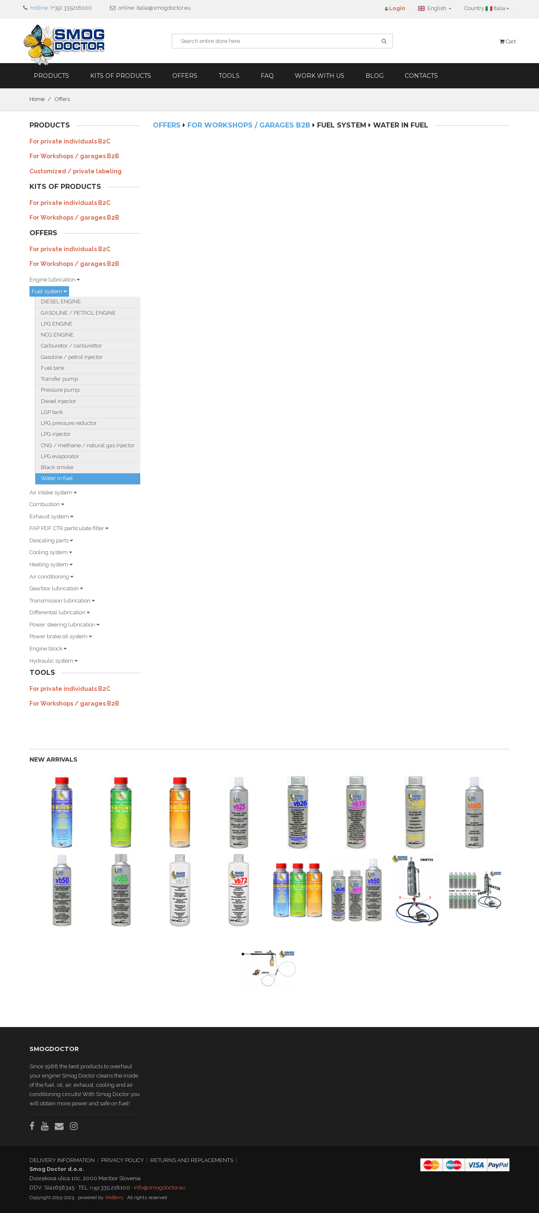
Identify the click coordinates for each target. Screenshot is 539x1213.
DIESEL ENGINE (61, 301)
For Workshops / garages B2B (74, 156)
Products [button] (51, 76)
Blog (375, 76)
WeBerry (114, 1197)
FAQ (267, 76)
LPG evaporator (60, 456)
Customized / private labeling (75, 171)
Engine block (48, 648)
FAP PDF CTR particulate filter (68, 528)
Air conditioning (51, 576)
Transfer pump (59, 379)
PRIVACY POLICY (122, 1160)
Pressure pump (60, 390)
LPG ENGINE (56, 324)
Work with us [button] (319, 76)
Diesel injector (58, 401)
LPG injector (56, 434)
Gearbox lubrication (56, 588)
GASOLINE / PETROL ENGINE (78, 313)
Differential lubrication (59, 612)
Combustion (46, 504)
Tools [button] (229, 76)
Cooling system (50, 552)
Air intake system (53, 492)
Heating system (50, 564)
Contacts (421, 76)
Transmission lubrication (62, 600)
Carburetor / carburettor (71, 345)
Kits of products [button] (120, 76)
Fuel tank (52, 368)
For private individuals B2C (69, 141)
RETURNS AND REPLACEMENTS (191, 1160)
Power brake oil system (60, 636)
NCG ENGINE (57, 335)
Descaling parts (51, 540)
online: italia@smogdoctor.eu (154, 8)
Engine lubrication (54, 279)
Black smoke (57, 467)
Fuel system (49, 291)
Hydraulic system (53, 661)
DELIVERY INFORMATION (62, 1160)
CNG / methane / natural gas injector (88, 445)
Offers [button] (184, 76)
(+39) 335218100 (71, 8)
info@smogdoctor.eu (160, 1187)
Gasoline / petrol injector (72, 357)
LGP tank (52, 412)
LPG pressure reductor (69, 423)
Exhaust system (51, 516)
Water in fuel (57, 478)
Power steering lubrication (64, 624)
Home (37, 99)
